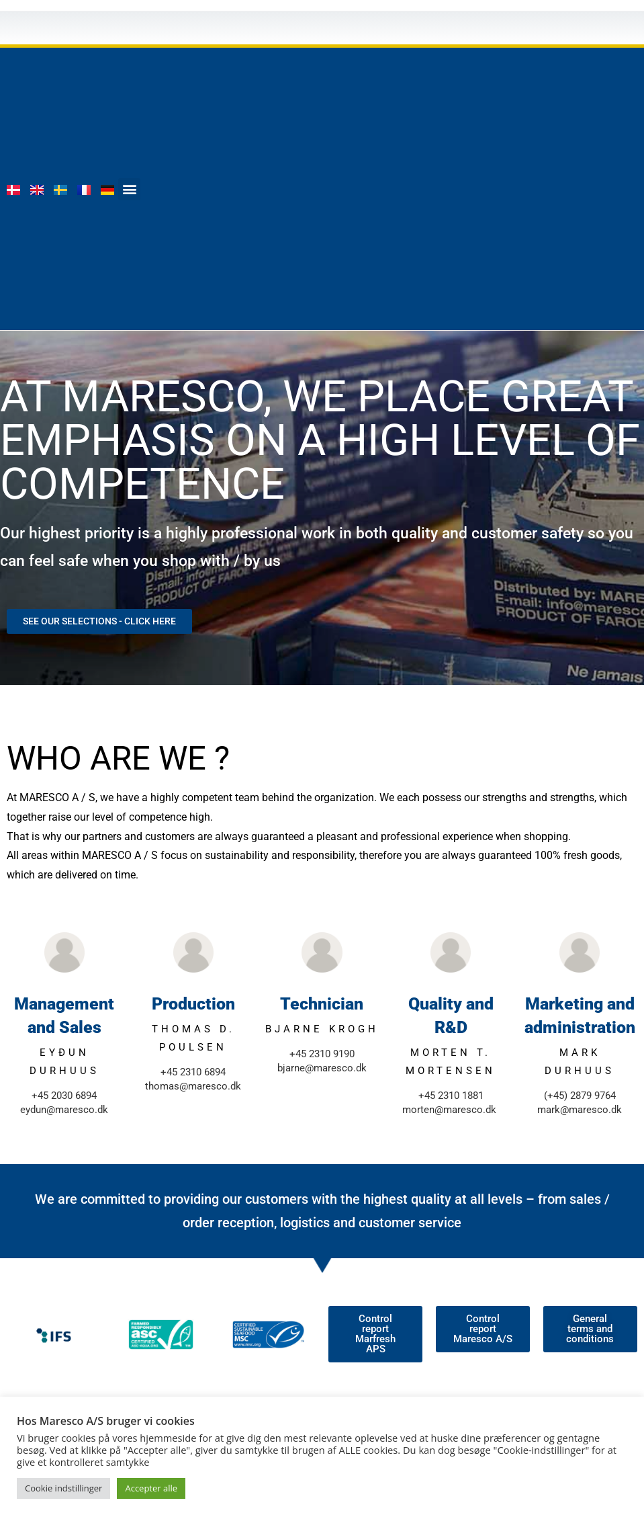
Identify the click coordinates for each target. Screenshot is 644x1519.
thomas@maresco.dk (193, 1086)
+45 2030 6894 (64, 1096)
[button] (129, 189)
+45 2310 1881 (451, 1096)
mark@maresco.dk (579, 1110)
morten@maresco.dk (449, 1110)
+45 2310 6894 (193, 1072)
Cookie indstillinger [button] (63, 1488)
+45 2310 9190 (322, 1054)
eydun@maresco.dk (64, 1110)
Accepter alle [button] (151, 1488)
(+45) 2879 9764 (580, 1096)
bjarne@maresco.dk (322, 1068)
